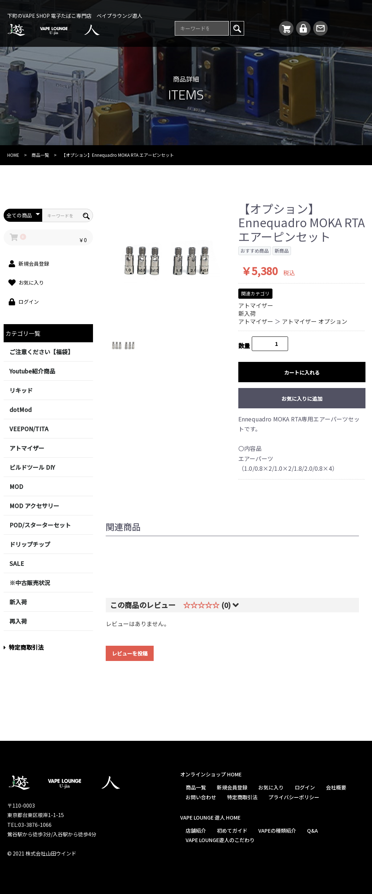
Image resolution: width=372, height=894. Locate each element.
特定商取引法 (24, 647)
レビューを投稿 (129, 653)
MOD (16, 486)
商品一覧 (40, 155)
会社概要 (336, 787)
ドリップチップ (29, 544)
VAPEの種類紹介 (277, 830)
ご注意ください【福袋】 (41, 351)
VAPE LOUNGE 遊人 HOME (210, 817)
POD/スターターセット (40, 525)
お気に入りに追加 (302, 398)
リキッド (21, 390)
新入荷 (18, 601)
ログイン (305, 787)
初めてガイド (232, 830)
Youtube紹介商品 (32, 371)
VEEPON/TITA (28, 428)
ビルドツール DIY (32, 467)
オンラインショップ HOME (211, 774)
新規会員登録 (232, 787)
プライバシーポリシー (293, 797)
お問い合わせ (201, 797)
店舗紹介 (196, 830)
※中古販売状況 (29, 582)
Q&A (312, 830)
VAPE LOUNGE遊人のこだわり (220, 840)
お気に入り (271, 787)
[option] (166, 260)
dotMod (20, 409)
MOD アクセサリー (34, 505)
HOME (13, 155)
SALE (16, 563)
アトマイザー (26, 448)
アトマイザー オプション (314, 321)
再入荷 (18, 621)
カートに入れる (302, 372)
